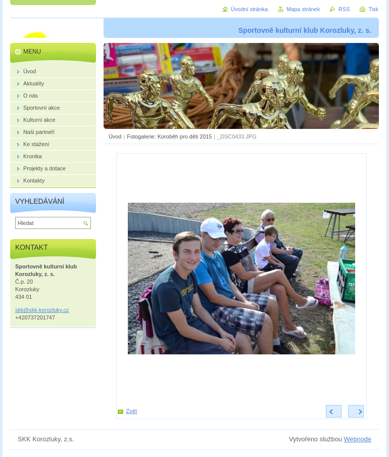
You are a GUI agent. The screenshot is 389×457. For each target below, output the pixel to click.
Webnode (357, 439)
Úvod (115, 136)
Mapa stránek (303, 9)
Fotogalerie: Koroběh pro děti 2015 (169, 136)
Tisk (373, 9)
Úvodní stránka (249, 9)
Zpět (131, 411)
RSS (344, 9)
